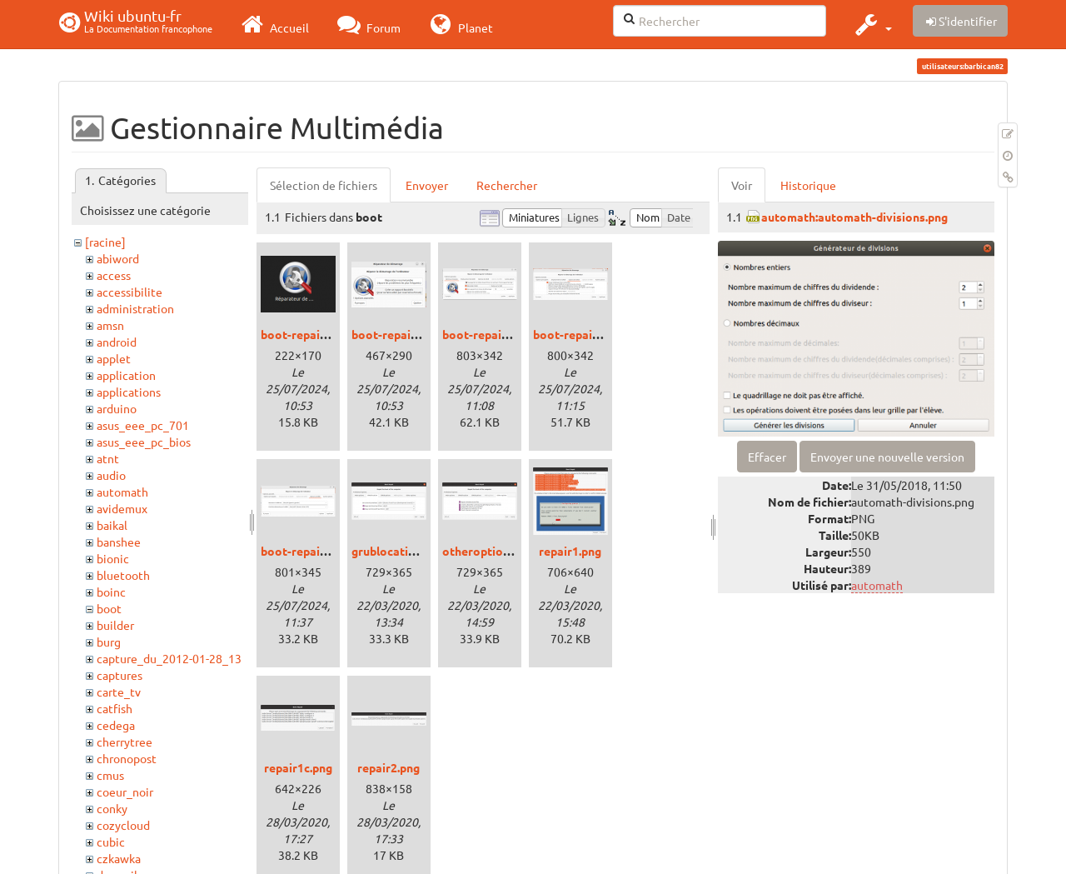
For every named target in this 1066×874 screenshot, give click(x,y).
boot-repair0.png (307, 334)
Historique (808, 184)
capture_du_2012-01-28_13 (169, 658)
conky (112, 808)
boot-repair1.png (398, 334)
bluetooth (123, 574)
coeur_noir (125, 791)
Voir (741, 184)
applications (129, 391)
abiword (118, 258)
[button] (871, 24)
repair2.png (388, 767)
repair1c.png (298, 767)
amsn (110, 324)
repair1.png (570, 550)
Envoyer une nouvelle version (887, 456)
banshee (119, 541)
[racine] (105, 241)
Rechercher (506, 184)
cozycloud (123, 824)
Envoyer (427, 184)
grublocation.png (398, 550)
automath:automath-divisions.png (854, 216)
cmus (110, 774)
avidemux (122, 508)
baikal (112, 524)
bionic (113, 558)
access (114, 274)
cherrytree (124, 741)
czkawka (119, 858)
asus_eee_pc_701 (143, 424)
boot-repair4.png (307, 550)
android (117, 341)
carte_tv (119, 691)
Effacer (767, 456)
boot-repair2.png (488, 334)
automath (122, 491)
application (126, 374)
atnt (108, 458)
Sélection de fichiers (323, 184)
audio (111, 474)
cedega (116, 724)
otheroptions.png (490, 550)
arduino (117, 408)
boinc (111, 591)
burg (109, 641)
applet (114, 358)
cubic (111, 841)
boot (109, 608)
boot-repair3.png (579, 334)
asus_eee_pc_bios (144, 441)
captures (119, 674)
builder (115, 624)
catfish (114, 708)
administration (135, 308)
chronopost (127, 758)
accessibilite (129, 291)
